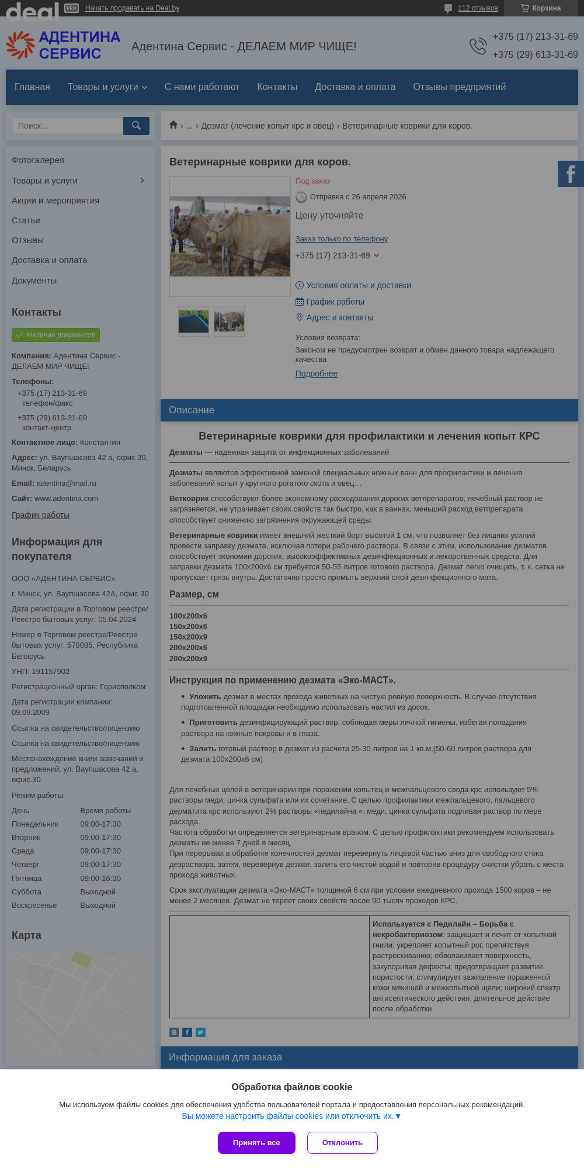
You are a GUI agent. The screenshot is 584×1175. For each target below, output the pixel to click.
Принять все (256, 1142)
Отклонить (342, 1142)
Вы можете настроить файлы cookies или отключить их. (288, 1116)
